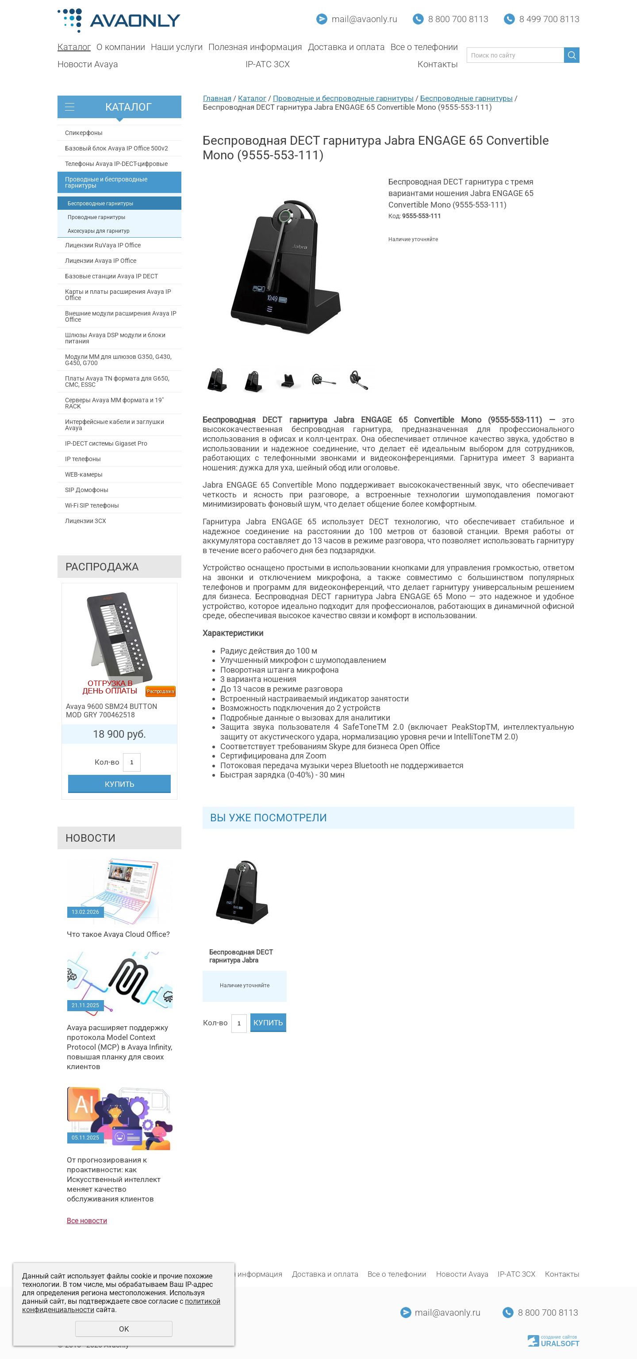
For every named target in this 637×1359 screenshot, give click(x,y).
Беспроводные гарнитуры (100, 203)
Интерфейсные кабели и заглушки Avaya (114, 424)
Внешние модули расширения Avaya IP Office (121, 316)
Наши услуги (177, 47)
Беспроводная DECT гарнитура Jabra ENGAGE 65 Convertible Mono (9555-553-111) (244, 956)
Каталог (74, 47)
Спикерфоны (84, 132)
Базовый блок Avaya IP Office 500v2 (116, 148)
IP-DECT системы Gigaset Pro (106, 443)
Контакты (438, 64)
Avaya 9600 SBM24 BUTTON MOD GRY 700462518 (111, 710)
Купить (119, 784)
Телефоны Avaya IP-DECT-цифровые (116, 163)
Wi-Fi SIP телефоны (92, 505)
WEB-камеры (84, 474)
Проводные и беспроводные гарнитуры (106, 182)
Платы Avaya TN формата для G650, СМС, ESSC (117, 381)
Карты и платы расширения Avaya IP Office (118, 294)
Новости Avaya (88, 64)
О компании (120, 47)
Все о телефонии (424, 47)
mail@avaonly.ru (364, 19)
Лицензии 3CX (85, 520)
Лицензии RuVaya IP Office (103, 245)
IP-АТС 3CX (268, 64)
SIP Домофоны (86, 489)
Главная (217, 98)
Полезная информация (255, 47)
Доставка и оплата (346, 47)
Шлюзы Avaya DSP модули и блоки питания (115, 338)
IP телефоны (83, 458)
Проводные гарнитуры (96, 217)
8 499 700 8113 (549, 19)
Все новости (87, 1221)
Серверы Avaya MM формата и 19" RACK (114, 403)
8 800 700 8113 (458, 19)
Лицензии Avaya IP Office (100, 260)
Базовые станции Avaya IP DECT (111, 276)
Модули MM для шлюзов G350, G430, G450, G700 (118, 359)
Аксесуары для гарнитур (99, 231)
